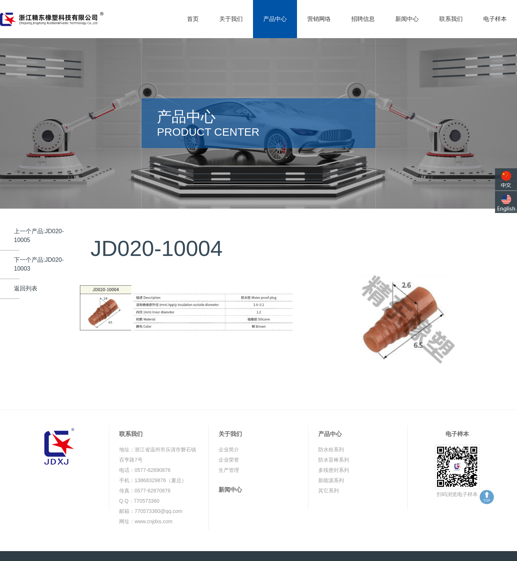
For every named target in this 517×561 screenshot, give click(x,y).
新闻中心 (407, 19)
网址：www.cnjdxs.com (145, 502)
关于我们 (231, 19)
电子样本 (495, 19)
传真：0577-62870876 (144, 471)
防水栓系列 (331, 430)
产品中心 (275, 19)
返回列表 (25, 269)
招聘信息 (363, 19)
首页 (193, 19)
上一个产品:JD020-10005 (39, 216)
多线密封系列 (333, 451)
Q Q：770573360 (139, 482)
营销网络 (319, 19)
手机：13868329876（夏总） (153, 461)
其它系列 (328, 471)
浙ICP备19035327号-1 (212, 546)
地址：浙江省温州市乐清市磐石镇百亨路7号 (157, 436)
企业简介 (229, 430)
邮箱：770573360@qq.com (150, 492)
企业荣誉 (229, 441)
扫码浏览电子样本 (457, 475)
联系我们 (451, 19)
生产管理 (229, 451)
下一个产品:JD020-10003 (39, 244)
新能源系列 (331, 461)
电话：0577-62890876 (144, 451)
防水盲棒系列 (333, 441)
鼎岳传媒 (467, 546)
